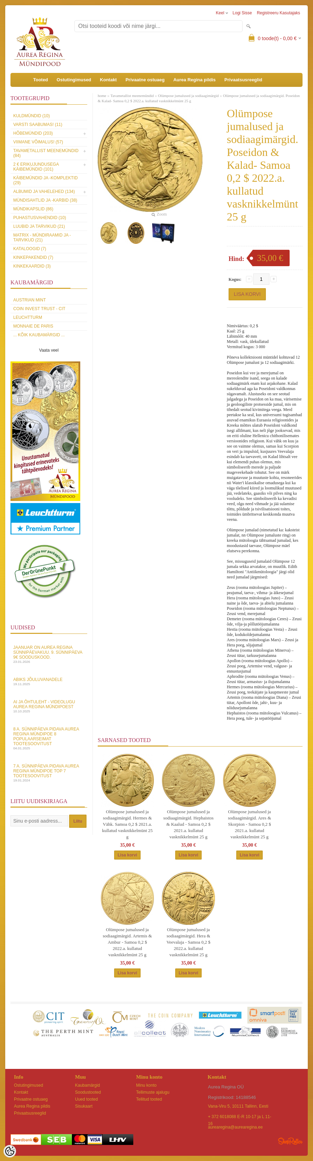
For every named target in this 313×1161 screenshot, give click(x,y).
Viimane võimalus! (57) (38, 142)
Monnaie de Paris (33, 326)
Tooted (40, 79)
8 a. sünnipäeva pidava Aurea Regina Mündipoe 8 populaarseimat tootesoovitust (48, 738)
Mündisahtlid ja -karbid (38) (45, 200)
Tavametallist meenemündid (132, 95)
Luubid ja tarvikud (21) (39, 226)
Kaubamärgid (87, 1085)
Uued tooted (86, 1099)
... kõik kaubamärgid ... (39, 334)
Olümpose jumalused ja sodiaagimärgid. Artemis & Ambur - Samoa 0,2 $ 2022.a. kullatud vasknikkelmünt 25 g (127, 942)
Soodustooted (88, 1092)
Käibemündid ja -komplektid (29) (45, 180)
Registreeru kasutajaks (278, 12)
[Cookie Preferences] (9, 1151)
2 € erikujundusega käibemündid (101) (36, 167)
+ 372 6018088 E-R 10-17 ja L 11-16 (239, 1117)
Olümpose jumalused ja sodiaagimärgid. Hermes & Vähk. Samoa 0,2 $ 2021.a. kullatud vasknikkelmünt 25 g (127, 824)
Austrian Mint (29, 300)
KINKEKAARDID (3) (32, 266)
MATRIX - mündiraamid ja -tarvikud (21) (42, 237)
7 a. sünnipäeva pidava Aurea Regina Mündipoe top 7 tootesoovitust (48, 773)
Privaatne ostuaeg (145, 79)
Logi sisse (242, 12)
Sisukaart (83, 1106)
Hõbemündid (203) (33, 133)
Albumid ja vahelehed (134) (44, 191)
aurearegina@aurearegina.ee (235, 1127)
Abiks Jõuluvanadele (48, 681)
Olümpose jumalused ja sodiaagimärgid (188, 95)
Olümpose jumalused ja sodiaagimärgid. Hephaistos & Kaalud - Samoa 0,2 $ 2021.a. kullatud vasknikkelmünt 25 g (188, 824)
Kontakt (108, 79)
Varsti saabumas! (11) (37, 124)
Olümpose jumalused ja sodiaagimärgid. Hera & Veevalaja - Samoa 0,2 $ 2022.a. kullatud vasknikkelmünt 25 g (188, 942)
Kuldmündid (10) (31, 115)
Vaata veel (49, 350)
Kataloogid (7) (29, 248)
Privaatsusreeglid (243, 79)
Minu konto (146, 1085)
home (102, 95)
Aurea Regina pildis (194, 79)
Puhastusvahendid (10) (39, 217)
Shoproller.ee (290, 1141)
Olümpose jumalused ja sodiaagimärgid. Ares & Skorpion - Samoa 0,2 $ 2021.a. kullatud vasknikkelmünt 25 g (249, 824)
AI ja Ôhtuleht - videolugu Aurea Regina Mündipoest (48, 706)
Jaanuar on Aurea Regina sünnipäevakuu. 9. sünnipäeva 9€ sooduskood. (48, 654)
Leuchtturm (27, 317)
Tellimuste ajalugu (152, 1092)
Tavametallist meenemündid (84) (46, 153)
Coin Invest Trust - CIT (39, 308)
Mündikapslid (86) (33, 209)
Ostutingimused (74, 79)
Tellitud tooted (149, 1099)
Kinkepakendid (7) (33, 257)
